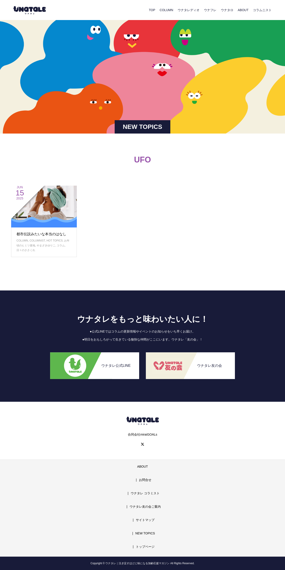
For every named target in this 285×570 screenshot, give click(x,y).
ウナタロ (227, 10)
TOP (152, 10)
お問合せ (145, 480)
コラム (61, 245)
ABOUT (243, 10)
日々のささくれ (25, 250)
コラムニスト (262, 10)
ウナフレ (210, 10)
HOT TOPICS (55, 240)
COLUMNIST (37, 240)
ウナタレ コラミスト (145, 493)
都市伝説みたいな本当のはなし (41, 234)
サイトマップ (145, 520)
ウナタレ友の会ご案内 (145, 506)
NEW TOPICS (145, 533)
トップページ (145, 546)
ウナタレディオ (189, 10)
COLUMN (166, 10)
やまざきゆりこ (46, 245)
